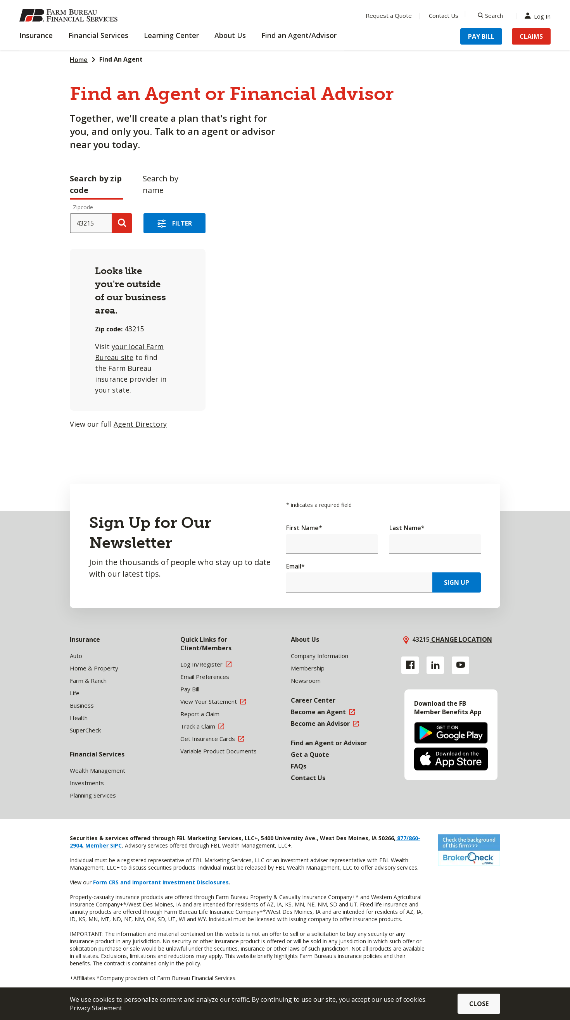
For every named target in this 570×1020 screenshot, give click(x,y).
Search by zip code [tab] (96, 184)
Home (79, 59)
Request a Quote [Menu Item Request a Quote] (389, 15)
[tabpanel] (211, 318)
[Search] (490, 15)
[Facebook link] (410, 665)
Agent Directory (140, 424)
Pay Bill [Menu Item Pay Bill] (481, 36)
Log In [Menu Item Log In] (539, 15)
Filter (182, 223)
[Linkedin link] (435, 665)
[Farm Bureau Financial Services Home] (69, 15)
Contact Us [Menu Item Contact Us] (443, 15)
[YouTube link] (460, 665)
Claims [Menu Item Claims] (531, 36)
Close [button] (479, 1003)
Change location (461, 639)
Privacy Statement (96, 1008)
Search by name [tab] (160, 184)
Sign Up (456, 582)
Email (295, 566)
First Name (304, 528)
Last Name (407, 528)
